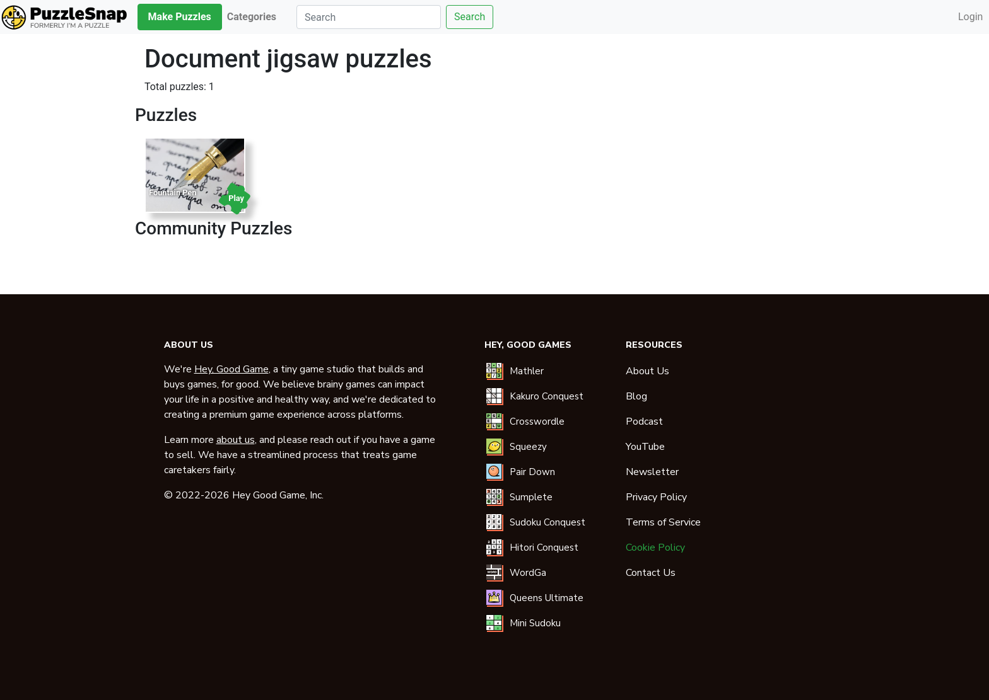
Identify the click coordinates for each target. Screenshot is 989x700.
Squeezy (528, 446)
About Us (647, 371)
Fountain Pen (172, 192)
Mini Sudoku (535, 623)
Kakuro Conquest (546, 396)
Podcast (644, 421)
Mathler (527, 371)
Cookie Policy (655, 547)
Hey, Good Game (231, 369)
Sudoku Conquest (547, 522)
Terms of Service (663, 522)
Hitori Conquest (544, 547)
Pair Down (532, 472)
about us (235, 440)
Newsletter (652, 472)
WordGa (528, 572)
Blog (636, 396)
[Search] (368, 17)
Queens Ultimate (546, 598)
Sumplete (531, 497)
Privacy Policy (656, 497)
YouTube (645, 447)
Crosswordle (537, 421)
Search (469, 17)
